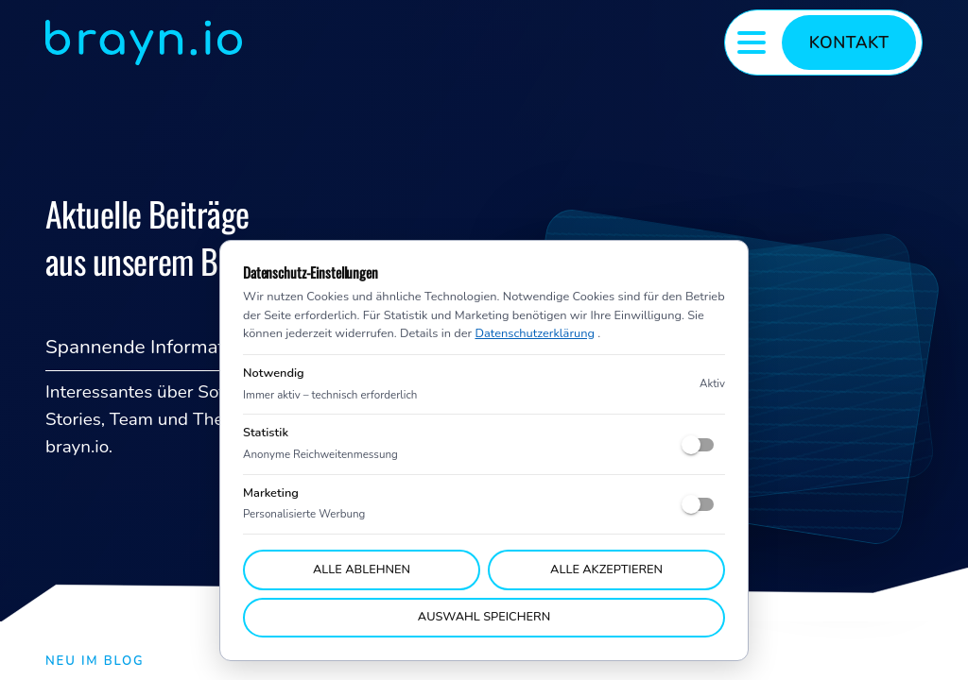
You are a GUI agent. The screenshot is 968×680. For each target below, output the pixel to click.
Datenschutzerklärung (534, 333)
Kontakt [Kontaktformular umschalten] (849, 42)
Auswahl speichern (484, 616)
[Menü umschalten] (751, 42)
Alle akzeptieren (606, 569)
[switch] (698, 445)
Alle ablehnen (361, 569)
